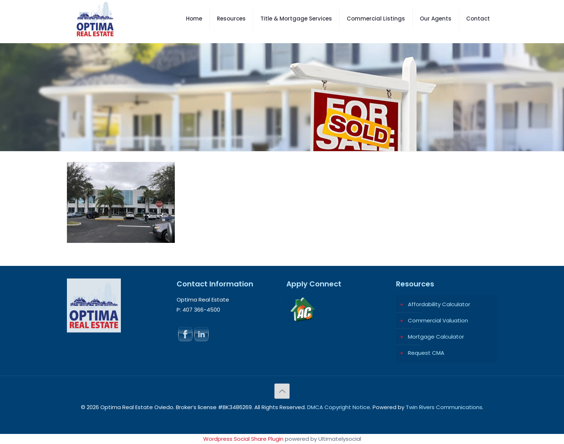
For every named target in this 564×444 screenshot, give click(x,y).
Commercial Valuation (438, 320)
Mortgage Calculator (436, 336)
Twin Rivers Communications (444, 407)
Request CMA (426, 353)
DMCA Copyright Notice (338, 407)
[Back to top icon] (282, 391)
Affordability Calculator (439, 304)
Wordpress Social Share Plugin (244, 439)
